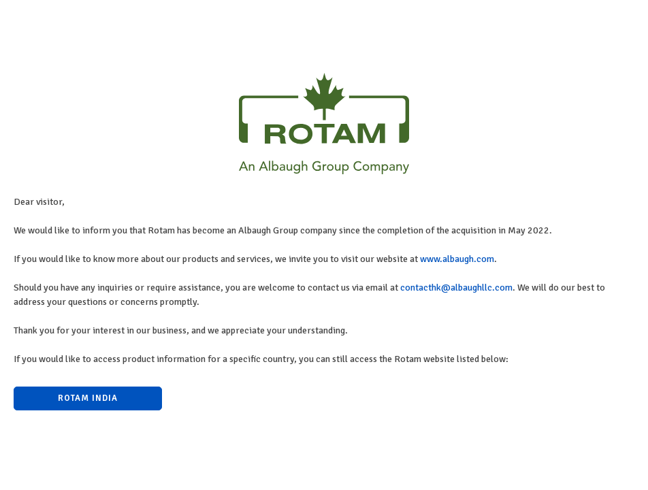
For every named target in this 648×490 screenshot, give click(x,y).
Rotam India (88, 398)
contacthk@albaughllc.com (456, 287)
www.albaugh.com (457, 259)
